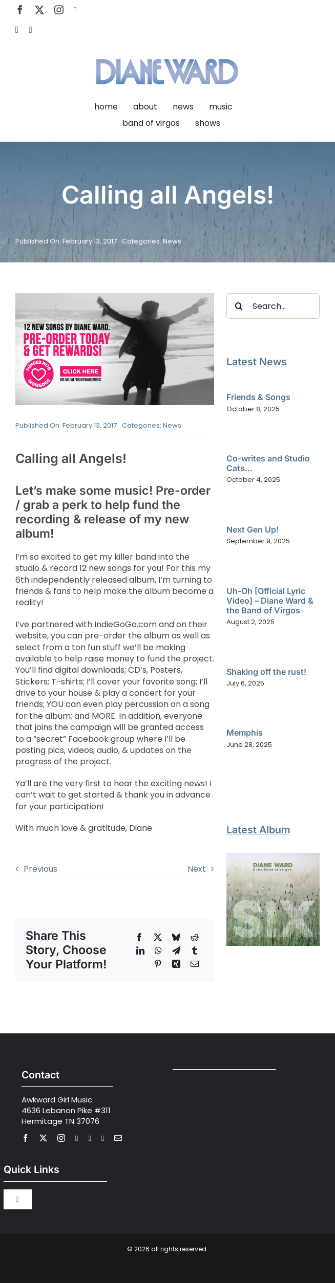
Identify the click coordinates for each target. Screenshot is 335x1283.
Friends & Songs (258, 397)
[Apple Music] (31, 29)
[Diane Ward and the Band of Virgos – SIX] (273, 856)
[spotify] (17, 29)
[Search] (239, 306)
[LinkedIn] (140, 950)
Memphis (244, 732)
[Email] (194, 963)
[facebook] (20, 9)
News (172, 241)
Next (196, 869)
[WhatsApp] (158, 950)
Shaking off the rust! (266, 672)
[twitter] (39, 9)
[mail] (118, 1138)
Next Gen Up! (252, 529)
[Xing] (176, 963)
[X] (158, 937)
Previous (40, 869)
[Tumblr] (194, 950)
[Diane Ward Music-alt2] (167, 52)
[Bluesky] (176, 937)
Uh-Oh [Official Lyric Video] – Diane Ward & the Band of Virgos (269, 600)
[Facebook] (139, 937)
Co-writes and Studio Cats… (268, 463)
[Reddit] (194, 937)
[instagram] (59, 9)
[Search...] (273, 306)
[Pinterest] (158, 963)
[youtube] (75, 10)
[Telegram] (176, 950)
